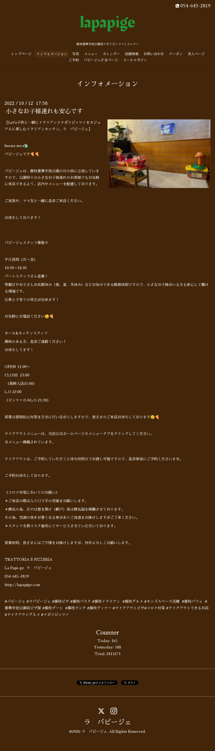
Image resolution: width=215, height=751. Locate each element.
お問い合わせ (153, 54)
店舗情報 (131, 54)
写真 (75, 54)
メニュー (91, 54)
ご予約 (74, 60)
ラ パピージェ (107, 722)
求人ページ (196, 54)
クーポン (176, 54)
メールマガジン (135, 60)
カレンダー (111, 54)
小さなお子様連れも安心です (44, 111)
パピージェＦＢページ (101, 60)
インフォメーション (51, 54)
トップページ (21, 54)
